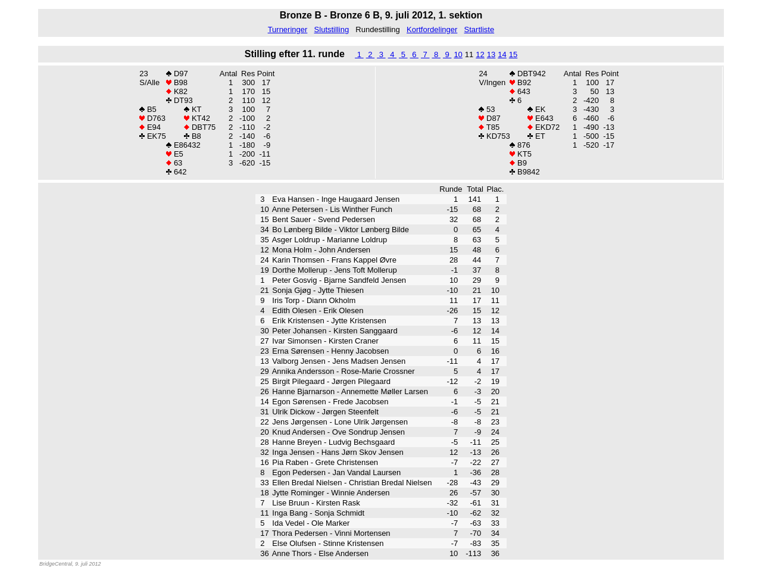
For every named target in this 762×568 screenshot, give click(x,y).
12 (480, 54)
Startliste (479, 29)
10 (458, 54)
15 (513, 54)
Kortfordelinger (432, 29)
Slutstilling (331, 29)
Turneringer (288, 29)
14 (502, 54)
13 (491, 54)
